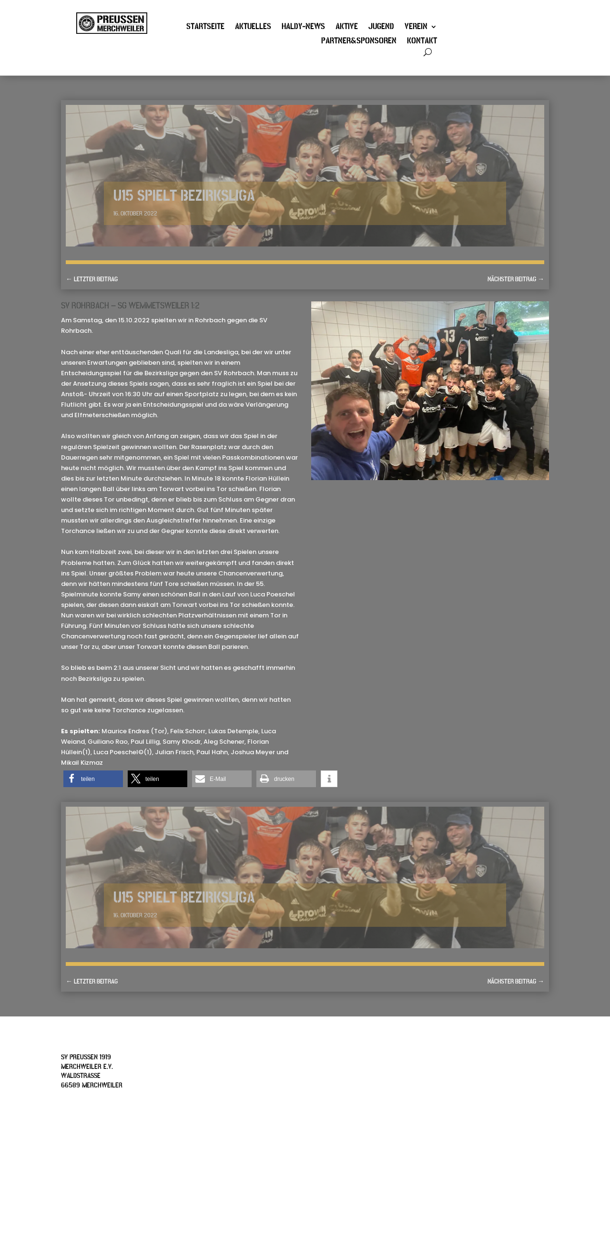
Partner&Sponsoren (358, 42)
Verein (416, 27)
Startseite (205, 27)
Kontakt (422, 42)
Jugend (381, 27)
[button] (93, 778)
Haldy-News (303, 27)
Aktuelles (253, 27)
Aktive (347, 27)
